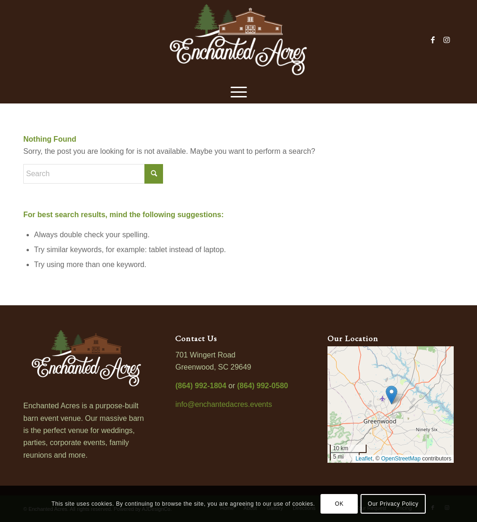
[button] (391, 395)
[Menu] (239, 91)
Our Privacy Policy (393, 504)
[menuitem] (239, 91)
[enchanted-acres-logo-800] (238, 39)
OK (339, 504)
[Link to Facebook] (433, 40)
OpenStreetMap (401, 458)
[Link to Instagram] (447, 40)
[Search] (93, 174)
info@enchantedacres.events (223, 404)
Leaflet (363, 458)
